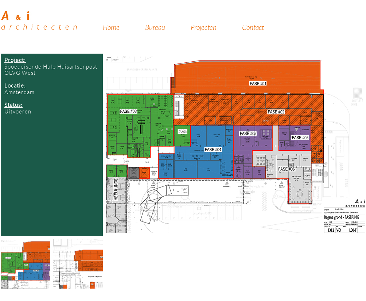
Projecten (204, 28)
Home (111, 28)
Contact (253, 28)
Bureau (155, 28)
